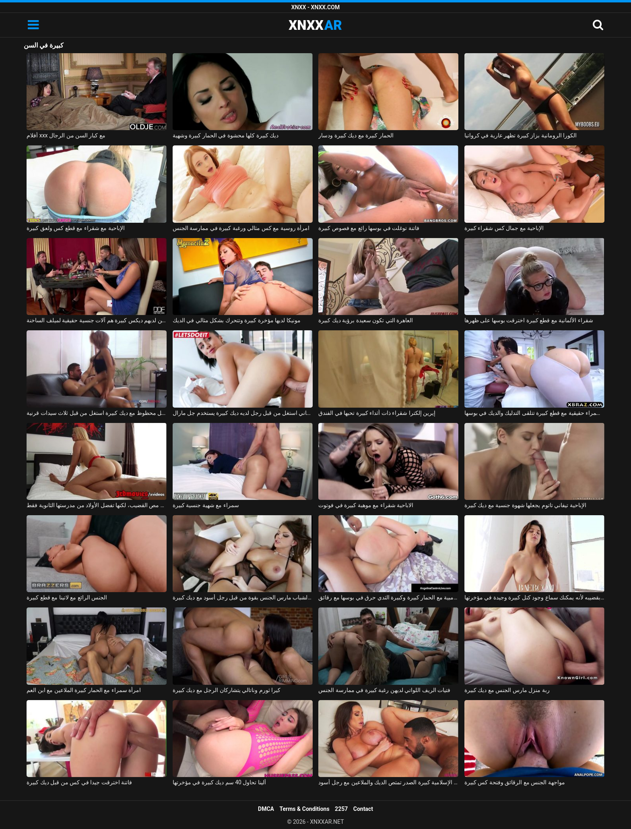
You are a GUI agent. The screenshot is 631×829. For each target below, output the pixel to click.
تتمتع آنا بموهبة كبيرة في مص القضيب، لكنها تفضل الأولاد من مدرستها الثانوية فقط (97, 505)
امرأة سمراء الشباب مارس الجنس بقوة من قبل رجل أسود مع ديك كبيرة (243, 597)
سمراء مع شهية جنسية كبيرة (206, 505)
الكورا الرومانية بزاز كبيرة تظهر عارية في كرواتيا (520, 135)
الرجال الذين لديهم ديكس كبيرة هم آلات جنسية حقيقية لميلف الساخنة (97, 320)
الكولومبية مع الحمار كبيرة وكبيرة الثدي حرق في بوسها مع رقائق (388, 597)
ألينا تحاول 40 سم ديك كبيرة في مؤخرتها (219, 782)
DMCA (266, 809)
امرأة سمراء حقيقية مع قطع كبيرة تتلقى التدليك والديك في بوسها (534, 413)
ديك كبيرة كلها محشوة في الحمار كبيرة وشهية (225, 135)
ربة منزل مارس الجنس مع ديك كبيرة (507, 690)
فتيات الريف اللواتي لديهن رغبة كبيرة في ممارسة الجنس (384, 690)
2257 (341, 809)
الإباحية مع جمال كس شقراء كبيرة (504, 228)
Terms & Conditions (305, 809)
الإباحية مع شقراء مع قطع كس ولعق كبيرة (75, 228)
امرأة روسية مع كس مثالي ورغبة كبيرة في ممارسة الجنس (241, 228)
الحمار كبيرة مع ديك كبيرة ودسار (355, 135)
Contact (363, 809)
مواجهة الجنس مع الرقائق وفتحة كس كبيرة (514, 782)
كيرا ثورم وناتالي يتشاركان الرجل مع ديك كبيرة (226, 690)
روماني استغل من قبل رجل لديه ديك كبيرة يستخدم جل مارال (243, 413)
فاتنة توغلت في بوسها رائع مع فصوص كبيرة (368, 228)
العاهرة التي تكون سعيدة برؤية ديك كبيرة (365, 320)
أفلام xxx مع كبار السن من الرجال (66, 135)
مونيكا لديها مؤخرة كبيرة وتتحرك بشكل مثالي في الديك (237, 320)
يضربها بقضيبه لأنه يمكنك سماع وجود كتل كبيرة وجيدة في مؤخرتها (534, 597)
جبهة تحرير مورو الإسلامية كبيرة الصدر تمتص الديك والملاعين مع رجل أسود (388, 782)
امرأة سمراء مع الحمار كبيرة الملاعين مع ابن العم (84, 690)
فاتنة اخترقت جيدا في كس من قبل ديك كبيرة (79, 782)
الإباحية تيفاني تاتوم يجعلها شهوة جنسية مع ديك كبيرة (525, 505)
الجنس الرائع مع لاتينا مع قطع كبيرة (67, 597)
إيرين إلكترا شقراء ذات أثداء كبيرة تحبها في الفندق (376, 413)
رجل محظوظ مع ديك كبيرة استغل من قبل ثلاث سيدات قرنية (97, 413)
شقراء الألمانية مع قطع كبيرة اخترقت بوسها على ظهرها (528, 320)
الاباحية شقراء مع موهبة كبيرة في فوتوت (365, 505)
